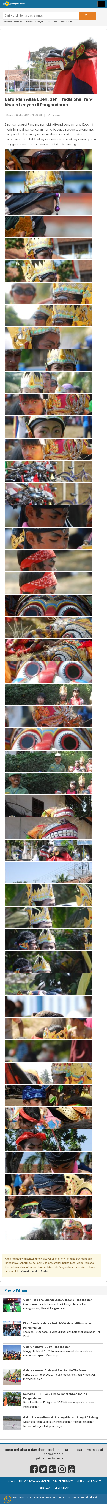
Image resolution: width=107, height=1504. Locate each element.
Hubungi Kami (61, 1488)
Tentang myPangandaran (34, 1481)
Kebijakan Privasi (63, 1481)
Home (11, 1481)
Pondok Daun (66, 22)
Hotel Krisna (51, 22)
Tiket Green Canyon (34, 22)
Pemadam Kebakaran (12, 22)
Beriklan (45, 1488)
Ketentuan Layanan (89, 1481)
